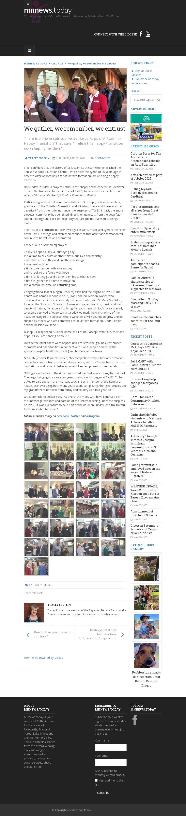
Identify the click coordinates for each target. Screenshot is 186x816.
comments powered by (43, 658)
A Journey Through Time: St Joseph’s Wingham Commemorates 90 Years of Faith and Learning (144, 445)
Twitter (75, 416)
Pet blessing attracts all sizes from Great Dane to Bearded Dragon (145, 212)
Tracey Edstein (59, 605)
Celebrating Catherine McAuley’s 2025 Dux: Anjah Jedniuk (146, 347)
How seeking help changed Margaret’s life (144, 382)
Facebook (63, 416)
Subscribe (103, 793)
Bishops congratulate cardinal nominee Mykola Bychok (145, 246)
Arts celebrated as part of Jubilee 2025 (146, 177)
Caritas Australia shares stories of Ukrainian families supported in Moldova (146, 283)
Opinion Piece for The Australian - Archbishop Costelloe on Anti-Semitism (146, 159)
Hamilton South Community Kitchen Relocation (145, 400)
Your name (102, 740)
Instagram (93, 416)
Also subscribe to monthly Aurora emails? (110, 773)
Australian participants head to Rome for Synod (145, 263)
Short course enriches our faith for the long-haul (146, 320)
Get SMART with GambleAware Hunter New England (146, 365)
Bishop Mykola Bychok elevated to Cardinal (144, 192)
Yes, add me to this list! (109, 782)
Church (47, 585)
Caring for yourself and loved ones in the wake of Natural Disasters (145, 470)
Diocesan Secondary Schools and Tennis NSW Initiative (144, 529)
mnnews (48, 9)
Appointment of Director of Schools (144, 513)
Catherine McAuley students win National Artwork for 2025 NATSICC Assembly (146, 420)
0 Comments (103, 158)
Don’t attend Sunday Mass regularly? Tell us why (145, 302)
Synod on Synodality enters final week (145, 230)
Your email (102, 755)
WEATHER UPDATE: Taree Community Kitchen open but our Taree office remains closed (145, 493)
